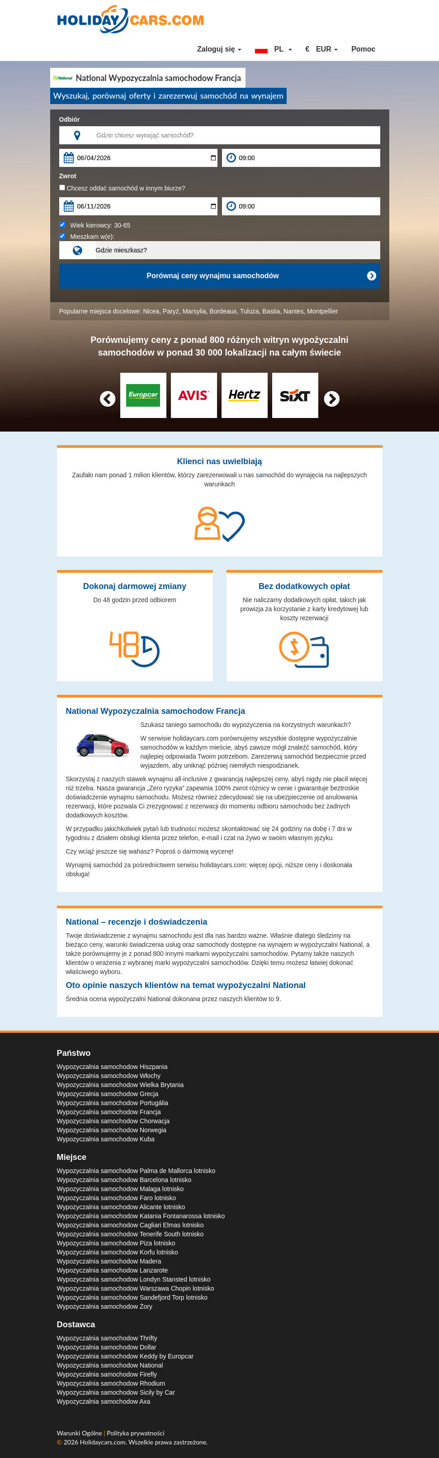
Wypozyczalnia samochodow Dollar (106, 1347)
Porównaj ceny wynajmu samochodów (260, 276)
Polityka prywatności (135, 1433)
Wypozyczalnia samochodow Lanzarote (112, 1270)
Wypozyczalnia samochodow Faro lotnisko (116, 1198)
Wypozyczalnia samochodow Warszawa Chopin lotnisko (135, 1288)
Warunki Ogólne (80, 1433)
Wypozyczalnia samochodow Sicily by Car (116, 1392)
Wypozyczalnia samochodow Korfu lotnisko (117, 1252)
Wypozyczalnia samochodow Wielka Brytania (120, 1084)
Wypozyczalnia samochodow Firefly (107, 1374)
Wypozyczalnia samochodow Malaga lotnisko (120, 1188)
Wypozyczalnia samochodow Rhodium (111, 1383)
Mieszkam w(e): (87, 236)
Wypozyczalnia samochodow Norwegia (112, 1130)
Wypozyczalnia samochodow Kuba (106, 1139)
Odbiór (69, 119)
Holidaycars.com (103, 1442)
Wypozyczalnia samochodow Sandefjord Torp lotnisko (132, 1297)
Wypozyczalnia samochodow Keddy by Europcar (125, 1356)
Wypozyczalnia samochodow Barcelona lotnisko (124, 1179)
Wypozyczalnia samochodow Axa (104, 1401)
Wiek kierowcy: (95, 225)
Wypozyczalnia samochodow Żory (105, 1306)
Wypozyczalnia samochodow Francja (109, 1112)
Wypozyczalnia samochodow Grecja (108, 1093)
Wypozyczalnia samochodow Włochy (108, 1075)
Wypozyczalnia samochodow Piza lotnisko (116, 1243)
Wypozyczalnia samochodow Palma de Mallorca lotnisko (136, 1170)
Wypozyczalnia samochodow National (110, 1365)
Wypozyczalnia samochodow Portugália (113, 1103)
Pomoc (363, 49)
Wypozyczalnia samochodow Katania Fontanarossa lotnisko (141, 1216)
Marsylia (194, 311)
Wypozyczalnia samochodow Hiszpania (112, 1066)
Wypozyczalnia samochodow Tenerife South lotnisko (130, 1234)
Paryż (171, 311)
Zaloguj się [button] (219, 49)
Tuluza (249, 311)
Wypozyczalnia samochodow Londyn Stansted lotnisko (134, 1279)
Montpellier (322, 311)
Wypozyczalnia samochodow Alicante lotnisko (121, 1207)
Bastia (271, 311)
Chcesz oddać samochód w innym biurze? (122, 188)
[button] (273, 49)
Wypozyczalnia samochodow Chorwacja (113, 1121)
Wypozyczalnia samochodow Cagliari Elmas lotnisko (130, 1225)
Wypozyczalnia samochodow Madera (109, 1261)
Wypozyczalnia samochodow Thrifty (107, 1338)
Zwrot (67, 176)
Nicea (151, 311)
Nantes (293, 311)
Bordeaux (223, 311)
